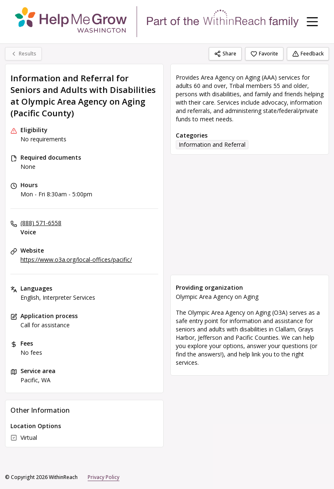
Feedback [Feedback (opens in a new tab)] (308, 53)
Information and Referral (212, 144)
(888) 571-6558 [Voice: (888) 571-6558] (40, 223)
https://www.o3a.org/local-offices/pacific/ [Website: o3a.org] (76, 259)
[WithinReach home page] (157, 21)
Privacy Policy (103, 477)
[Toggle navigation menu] (312, 21)
